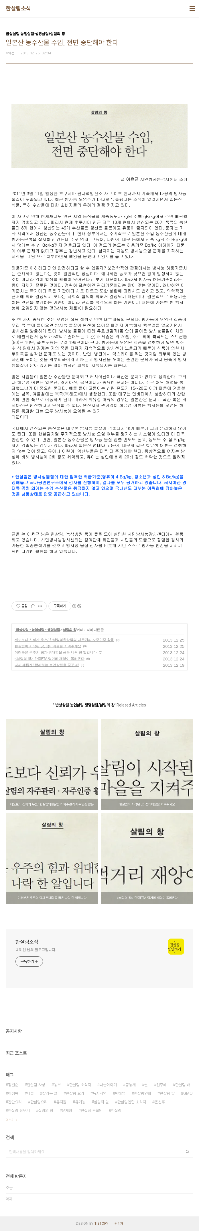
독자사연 (100, 1093)
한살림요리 (39, 1102)
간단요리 (15, 1102)
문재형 (67, 1110)
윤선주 (160, 1102)
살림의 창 (69, 630)
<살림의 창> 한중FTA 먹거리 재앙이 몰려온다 (49, 659)
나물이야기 (108, 1084)
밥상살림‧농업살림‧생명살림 (37, 630)
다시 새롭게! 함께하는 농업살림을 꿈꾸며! (47, 665)
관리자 (119, 1224)
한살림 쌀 (167, 1093)
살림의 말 (101, 1102)
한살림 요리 (75, 1093)
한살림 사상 (36, 1084)
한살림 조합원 (92, 1110)
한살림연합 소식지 (131, 1102)
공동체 (130, 1084)
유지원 (61, 1102)
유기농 (80, 1102)
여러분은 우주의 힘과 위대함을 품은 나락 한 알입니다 (56, 652)
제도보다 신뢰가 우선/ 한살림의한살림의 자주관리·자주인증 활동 (64, 640)
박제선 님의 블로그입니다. (35, 949)
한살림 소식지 (80, 1084)
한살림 (116, 1110)
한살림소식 (18, 8)
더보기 (10, 1120)
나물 (30, 1093)
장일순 (13, 1084)
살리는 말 (49, 1093)
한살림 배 (182, 1084)
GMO (188, 1093)
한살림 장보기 (19, 1110)
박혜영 (120, 1093)
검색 (187, 1151)
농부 (57, 1084)
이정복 (13, 1093)
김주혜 (161, 1084)
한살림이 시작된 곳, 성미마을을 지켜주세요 (48, 646)
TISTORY (101, 1224)
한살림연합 (142, 1093)
